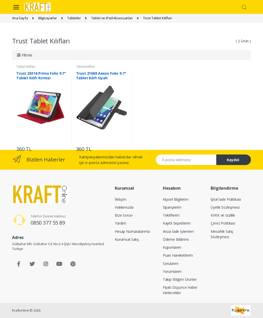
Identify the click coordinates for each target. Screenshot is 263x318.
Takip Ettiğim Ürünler (180, 279)
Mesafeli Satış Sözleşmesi (222, 234)
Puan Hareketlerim (178, 255)
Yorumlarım (172, 271)
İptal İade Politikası (226, 199)
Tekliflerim (171, 215)
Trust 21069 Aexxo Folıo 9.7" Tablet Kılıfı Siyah (101, 75)
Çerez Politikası (223, 223)
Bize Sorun (124, 215)
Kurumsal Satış (127, 239)
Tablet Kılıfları (25, 66)
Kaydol (233, 159)
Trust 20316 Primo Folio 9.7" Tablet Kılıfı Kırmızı (41, 75)
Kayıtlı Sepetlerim (177, 223)
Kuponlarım (172, 247)
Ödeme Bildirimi (176, 239)
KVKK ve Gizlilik (223, 215)
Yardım (120, 223)
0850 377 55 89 (48, 222)
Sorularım (171, 263)
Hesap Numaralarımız (132, 231)
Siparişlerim (172, 207)
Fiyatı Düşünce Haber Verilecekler (180, 290)
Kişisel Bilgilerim (176, 199)
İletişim (120, 199)
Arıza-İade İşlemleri (178, 231)
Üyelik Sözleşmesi (225, 207)
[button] (244, 6)
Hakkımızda (124, 207)
